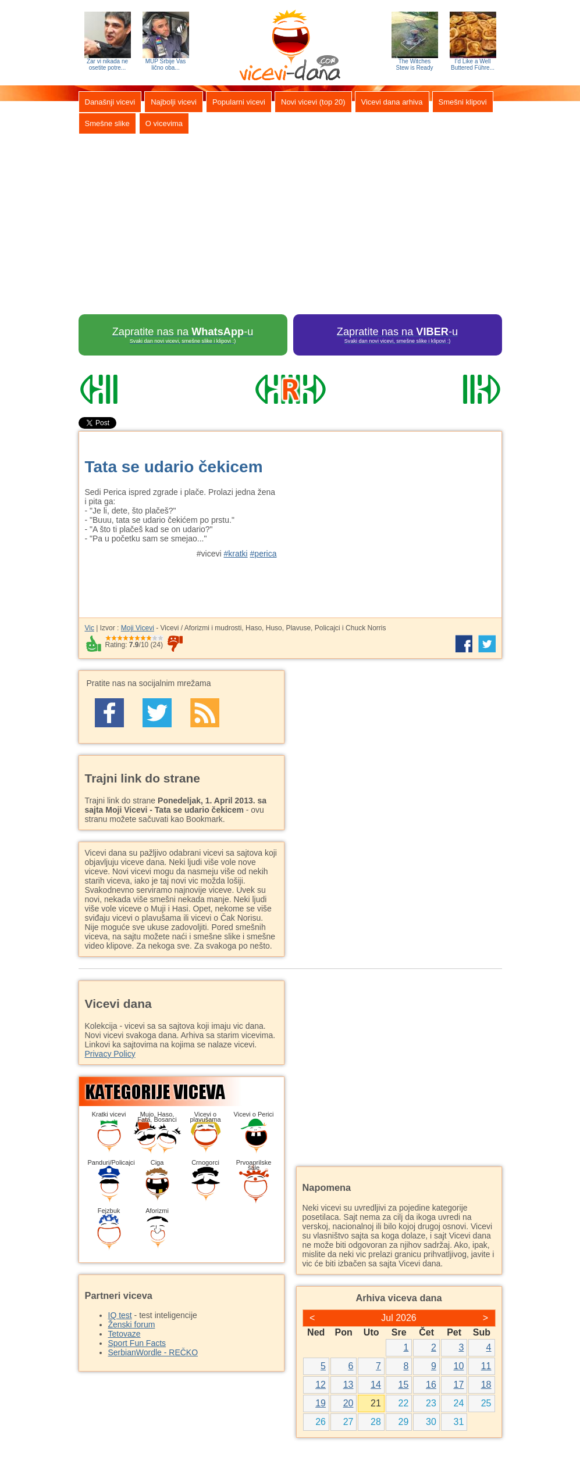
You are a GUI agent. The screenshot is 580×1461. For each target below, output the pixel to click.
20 (348, 1403)
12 (320, 1385)
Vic (89, 628)
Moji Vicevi (137, 628)
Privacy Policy (110, 1053)
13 (348, 1385)
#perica (263, 553)
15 (403, 1385)
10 (459, 1366)
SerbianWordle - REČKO (153, 1352)
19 (320, 1403)
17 (459, 1385)
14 (376, 1385)
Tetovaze (124, 1333)
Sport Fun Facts (137, 1343)
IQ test (120, 1315)
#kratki (235, 553)
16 (431, 1385)
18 (486, 1385)
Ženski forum (131, 1324)
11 (486, 1366)
